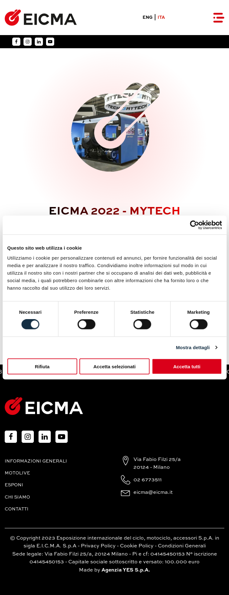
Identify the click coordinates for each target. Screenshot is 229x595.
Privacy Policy (98, 546)
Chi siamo (17, 497)
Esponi (14, 485)
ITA (161, 17)
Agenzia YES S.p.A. (125, 570)
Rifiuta (42, 366)
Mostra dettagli (193, 347)
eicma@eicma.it (153, 492)
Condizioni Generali (182, 546)
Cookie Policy (137, 546)
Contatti (17, 509)
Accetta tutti (186, 366)
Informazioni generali (36, 461)
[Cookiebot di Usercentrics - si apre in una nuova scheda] (194, 225)
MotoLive (17, 473)
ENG (148, 17)
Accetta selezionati (114, 366)
